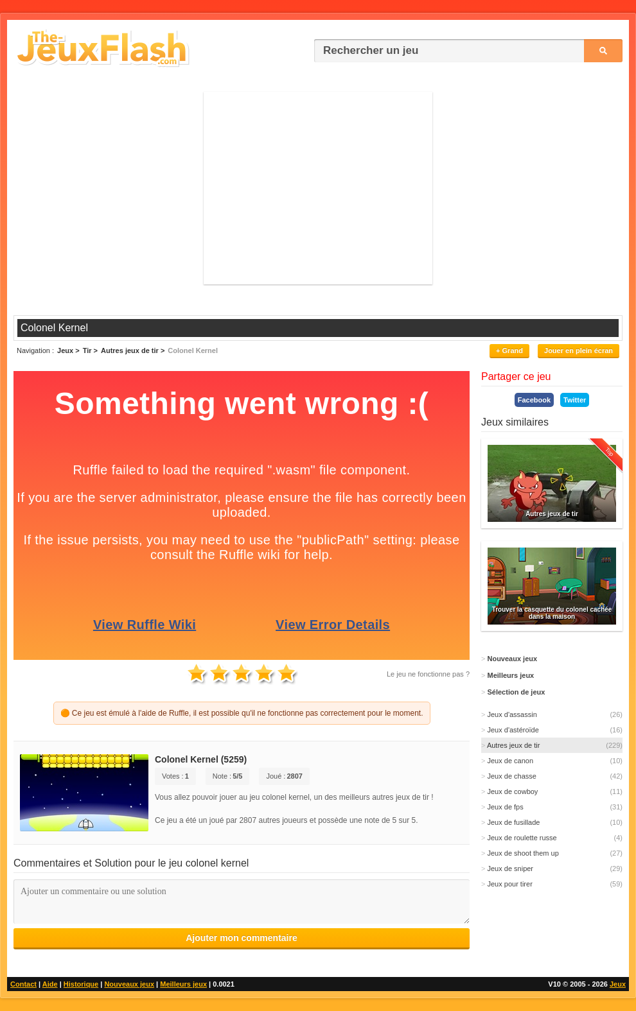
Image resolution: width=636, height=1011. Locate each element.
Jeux (618, 984)
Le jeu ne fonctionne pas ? (428, 674)
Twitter (574, 400)
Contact (23, 984)
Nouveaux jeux (129, 984)
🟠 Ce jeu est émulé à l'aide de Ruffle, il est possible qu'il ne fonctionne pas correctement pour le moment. (241, 713)
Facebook (534, 400)
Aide (50, 984)
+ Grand (509, 350)
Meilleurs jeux (183, 984)
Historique (81, 984)
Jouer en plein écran (578, 350)
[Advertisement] (318, 188)
